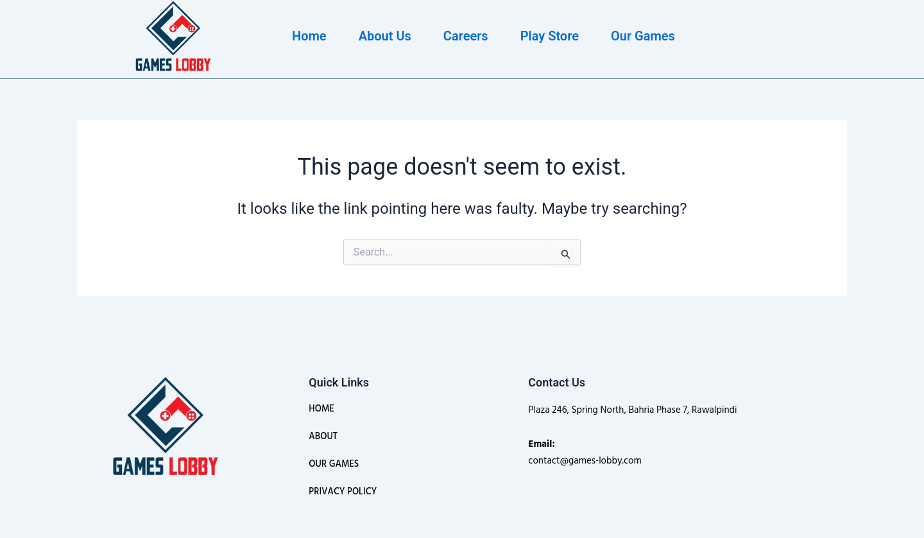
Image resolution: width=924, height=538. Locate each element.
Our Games (643, 36)
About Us (385, 36)
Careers (465, 36)
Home (309, 36)
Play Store (549, 36)
